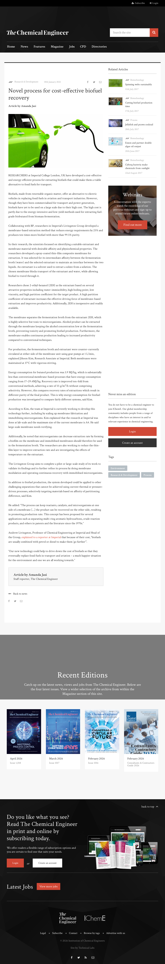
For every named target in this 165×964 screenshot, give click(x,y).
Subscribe (138, 3)
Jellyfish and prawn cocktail (139, 124)
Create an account (132, 442)
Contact (73, 932)
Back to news (20, 593)
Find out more (132, 224)
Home (11, 47)
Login (154, 3)
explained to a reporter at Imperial (41, 537)
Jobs (68, 47)
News (23, 47)
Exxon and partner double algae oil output (138, 144)
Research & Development (26, 81)
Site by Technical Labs (82, 947)
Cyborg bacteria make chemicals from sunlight (137, 166)
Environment (118, 468)
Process (133, 120)
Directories (94, 47)
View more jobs (48, 886)
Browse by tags (92, 932)
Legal (43, 932)
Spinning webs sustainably (138, 84)
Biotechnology (137, 79)
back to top (147, 806)
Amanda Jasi (38, 574)
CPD (79, 47)
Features (37, 47)
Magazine (54, 47)
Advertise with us (115, 932)
